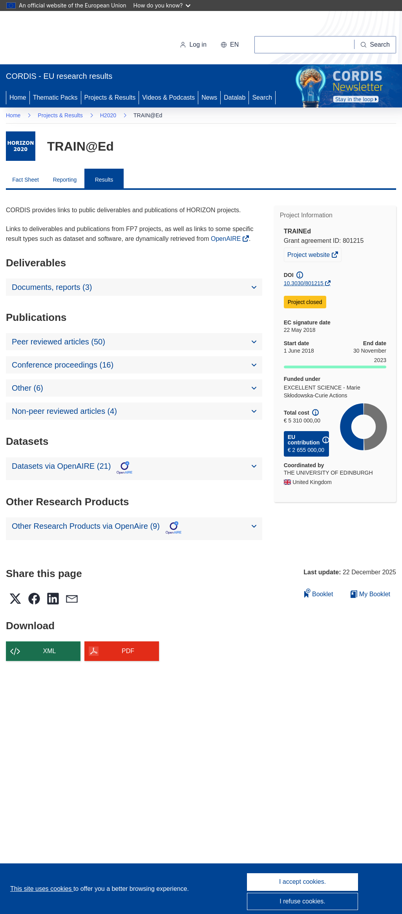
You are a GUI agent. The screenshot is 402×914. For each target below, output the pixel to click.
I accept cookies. (302, 881)
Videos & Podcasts (168, 97)
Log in (193, 44)
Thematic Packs (55, 97)
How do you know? (162, 5)
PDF (128, 651)
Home (17, 97)
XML (49, 651)
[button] (229, 44)
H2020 (108, 115)
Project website (309, 255)
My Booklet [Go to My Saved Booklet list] (370, 594)
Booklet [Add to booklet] (318, 592)
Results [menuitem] (104, 180)
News (209, 97)
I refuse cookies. (302, 901)
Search (262, 97)
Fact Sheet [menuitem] (25, 180)
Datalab (234, 97)
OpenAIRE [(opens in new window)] (227, 238)
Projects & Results (110, 97)
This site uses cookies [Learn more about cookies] (41, 888)
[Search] (375, 44)
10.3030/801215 (303, 283)
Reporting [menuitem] (65, 180)
